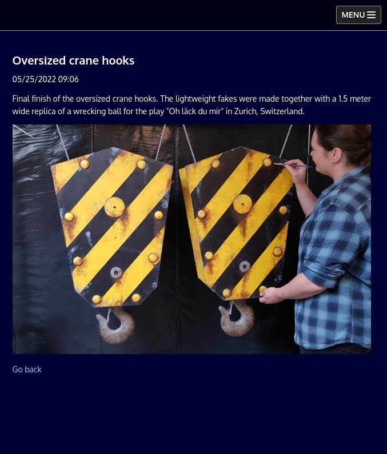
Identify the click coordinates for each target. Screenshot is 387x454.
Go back (26, 369)
